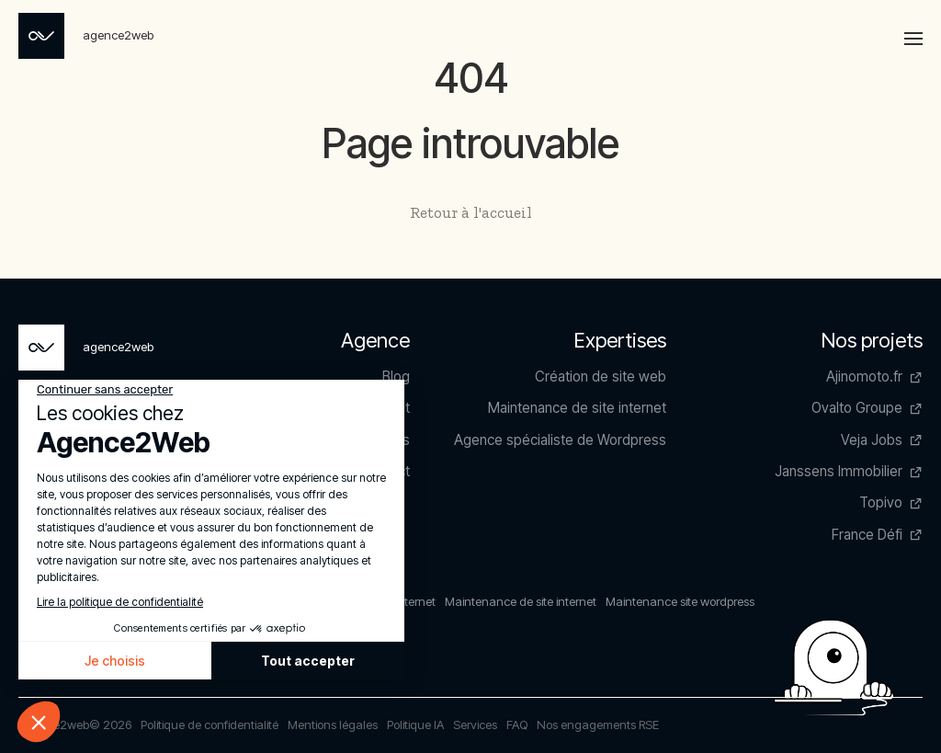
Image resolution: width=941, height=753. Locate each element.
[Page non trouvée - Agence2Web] (85, 36)
